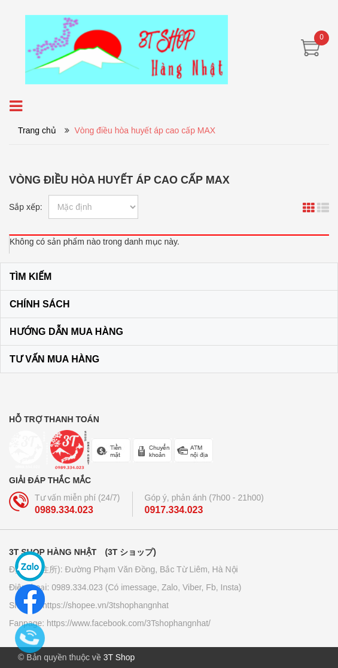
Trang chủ (37, 130)
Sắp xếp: (25, 207)
